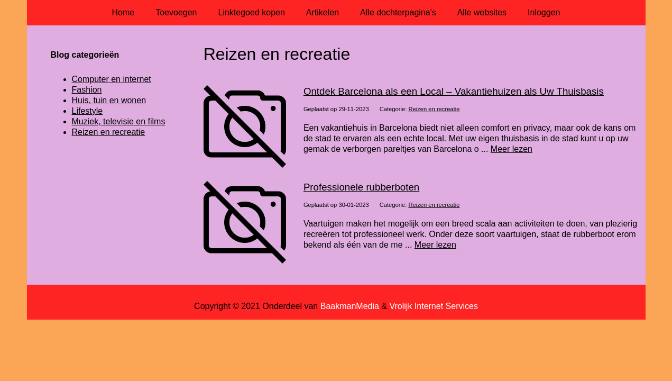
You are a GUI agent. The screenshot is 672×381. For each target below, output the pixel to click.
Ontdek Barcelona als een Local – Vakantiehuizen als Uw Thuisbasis (453, 91)
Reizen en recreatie (433, 109)
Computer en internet (111, 79)
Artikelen (322, 12)
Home (123, 12)
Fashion (87, 89)
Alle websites (482, 12)
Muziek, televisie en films (118, 121)
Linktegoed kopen (251, 12)
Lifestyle (87, 110)
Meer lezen (511, 148)
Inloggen (544, 12)
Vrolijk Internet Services (433, 306)
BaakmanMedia (349, 306)
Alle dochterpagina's (398, 12)
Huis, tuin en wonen (109, 100)
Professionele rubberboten (361, 187)
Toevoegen (176, 12)
